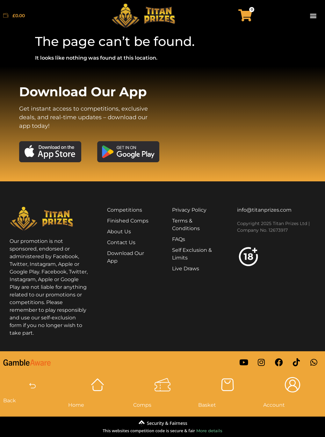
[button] (313, 15)
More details (209, 430)
